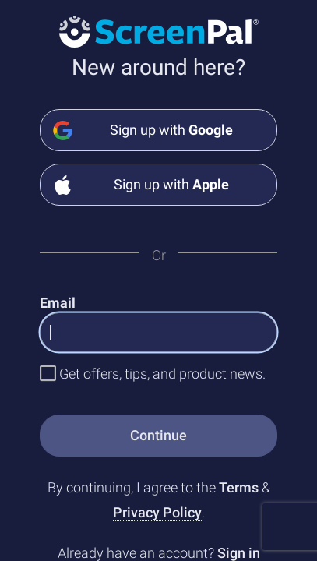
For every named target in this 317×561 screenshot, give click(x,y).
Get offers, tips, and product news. (162, 373)
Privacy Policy (157, 512)
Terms (239, 487)
